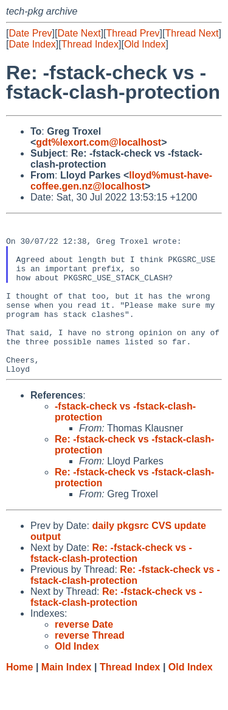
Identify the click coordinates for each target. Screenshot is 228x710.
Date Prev (30, 33)
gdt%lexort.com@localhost (98, 142)
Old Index (144, 44)
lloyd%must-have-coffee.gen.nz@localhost (121, 180)
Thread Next (191, 33)
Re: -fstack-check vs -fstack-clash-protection (111, 584)
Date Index (32, 44)
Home (19, 698)
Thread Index (90, 44)
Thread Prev (133, 33)
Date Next (78, 33)
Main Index (66, 698)
